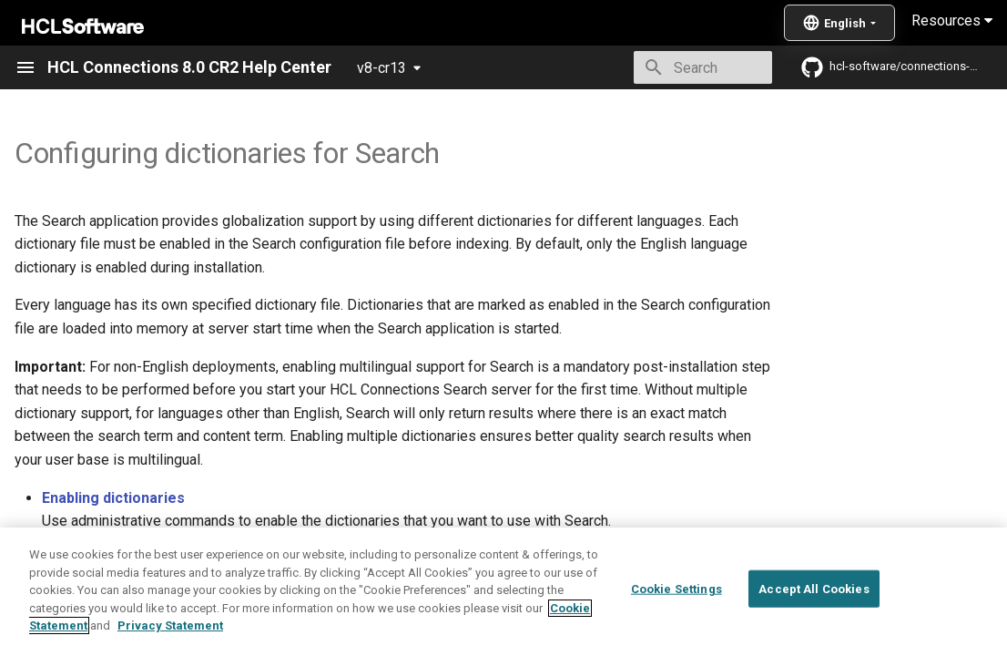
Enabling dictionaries (113, 498)
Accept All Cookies (813, 622)
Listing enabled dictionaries (137, 551)
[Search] (665, 67)
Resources (951, 20)
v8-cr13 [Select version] (381, 68)
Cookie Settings (676, 622)
